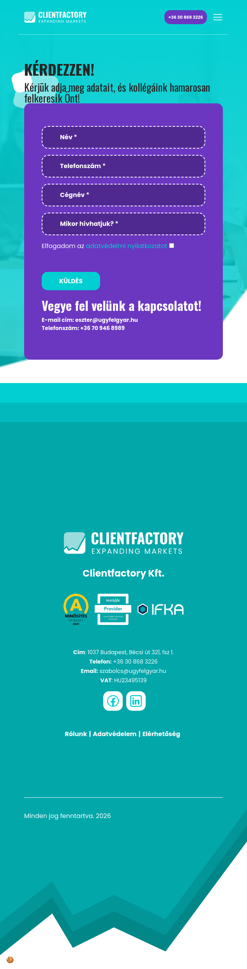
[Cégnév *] (123, 195)
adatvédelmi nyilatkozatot (126, 245)
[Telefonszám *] (123, 166)
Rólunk (76, 733)
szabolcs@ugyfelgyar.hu (132, 671)
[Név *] (123, 137)
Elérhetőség (161, 733)
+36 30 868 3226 (185, 17)
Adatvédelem (114, 733)
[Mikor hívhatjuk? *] (123, 224)
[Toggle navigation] (218, 17)
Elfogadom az (104, 245)
